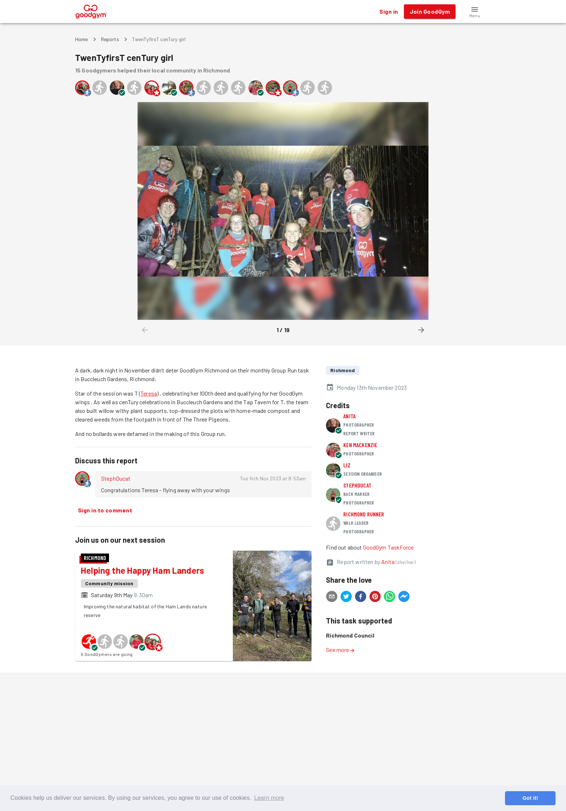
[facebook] (360, 597)
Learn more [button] (269, 798)
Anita (349, 416)
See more (340, 649)
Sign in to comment (105, 510)
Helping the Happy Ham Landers (142, 570)
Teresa (148, 393)
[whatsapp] (389, 597)
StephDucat (116, 478)
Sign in (388, 11)
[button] (474, 11)
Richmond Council (350, 635)
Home (81, 39)
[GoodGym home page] (91, 10)
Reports (110, 39)
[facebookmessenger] (404, 597)
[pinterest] (375, 597)
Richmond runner (363, 514)
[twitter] (346, 597)
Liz (346, 465)
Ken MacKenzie (360, 444)
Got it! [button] (530, 798)
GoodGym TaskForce (388, 547)
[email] (332, 597)
